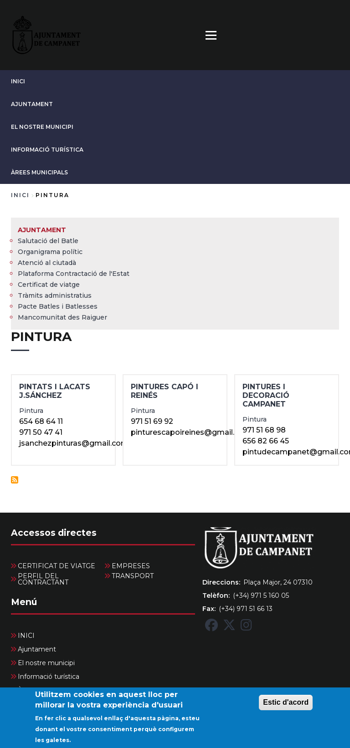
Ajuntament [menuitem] (42, 230)
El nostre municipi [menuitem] (46, 663)
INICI (18, 81)
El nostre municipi (42, 126)
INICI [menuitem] (26, 635)
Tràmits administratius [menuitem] (55, 295)
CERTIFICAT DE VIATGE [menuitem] (56, 566)
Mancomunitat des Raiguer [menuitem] (62, 317)
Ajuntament (32, 104)
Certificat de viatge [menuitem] (49, 284)
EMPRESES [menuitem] (131, 566)
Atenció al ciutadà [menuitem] (47, 263)
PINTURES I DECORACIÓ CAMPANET (265, 395)
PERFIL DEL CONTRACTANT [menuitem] (43, 579)
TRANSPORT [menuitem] (133, 576)
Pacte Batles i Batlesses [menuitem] (58, 306)
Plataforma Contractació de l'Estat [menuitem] (73, 274)
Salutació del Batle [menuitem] (48, 241)
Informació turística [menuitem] (48, 676)
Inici (20, 195)
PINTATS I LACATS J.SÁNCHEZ (54, 391)
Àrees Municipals (39, 172)
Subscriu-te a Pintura (14, 479)
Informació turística (47, 149)
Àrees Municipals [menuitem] (44, 690)
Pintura (31, 411)
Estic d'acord (286, 708)
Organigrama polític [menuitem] (50, 252)
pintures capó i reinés (164, 391)
